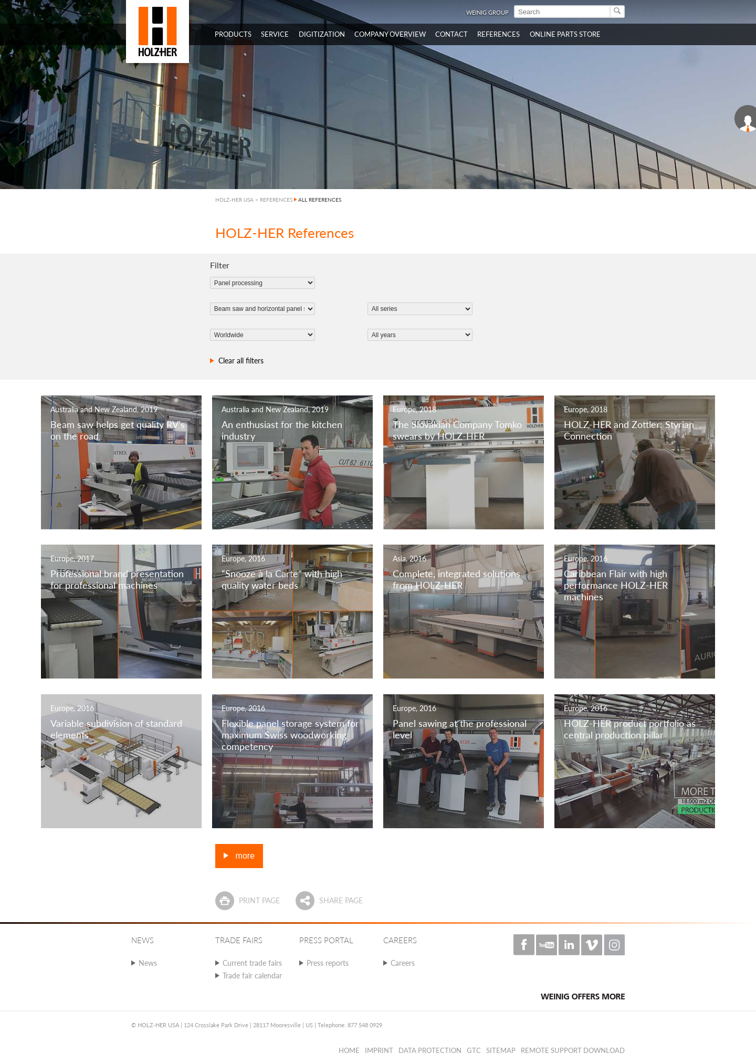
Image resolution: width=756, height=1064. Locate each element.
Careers (403, 962)
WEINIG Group (487, 12)
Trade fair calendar (252, 975)
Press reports (328, 962)
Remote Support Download (573, 1050)
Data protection (429, 1050)
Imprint (379, 1050)
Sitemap (501, 1050)
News (148, 962)
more (244, 855)
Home (349, 1050)
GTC (474, 1050)
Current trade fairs (252, 962)
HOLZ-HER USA (234, 199)
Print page (259, 900)
